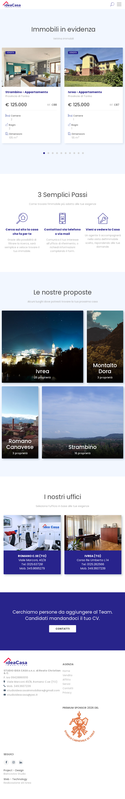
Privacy (67, 692)
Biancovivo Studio (15, 774)
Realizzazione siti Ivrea (17, 783)
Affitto (67, 679)
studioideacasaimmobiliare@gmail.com (33, 690)
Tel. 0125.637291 (32, 564)
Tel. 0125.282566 (92, 564)
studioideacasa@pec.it (22, 695)
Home (66, 671)
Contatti (68, 688)
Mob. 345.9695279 (32, 568)
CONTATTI (63, 629)
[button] (44, 153)
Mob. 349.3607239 (92, 568)
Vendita (67, 675)
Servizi (66, 684)
